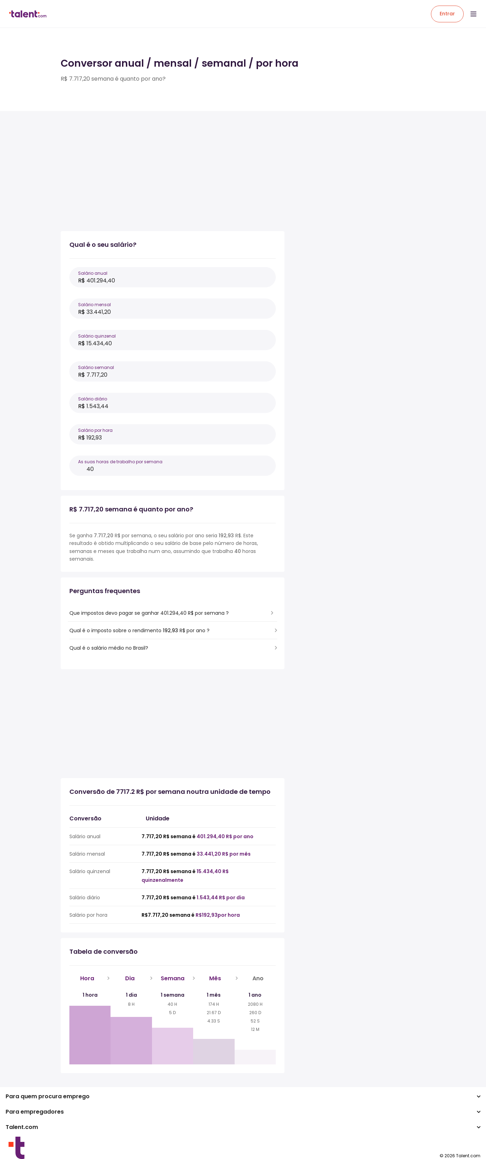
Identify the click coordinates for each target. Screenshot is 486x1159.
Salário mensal (94, 305)
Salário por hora (95, 430)
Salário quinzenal (97, 336)
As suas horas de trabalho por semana (120, 462)
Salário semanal (96, 367)
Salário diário (92, 399)
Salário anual (92, 273)
